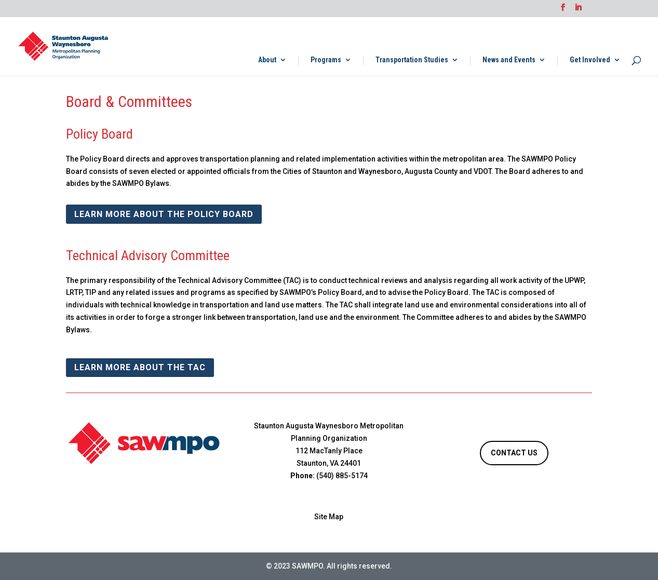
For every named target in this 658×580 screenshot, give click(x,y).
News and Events (508, 60)
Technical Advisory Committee (148, 255)
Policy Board (99, 134)
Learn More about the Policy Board (163, 214)
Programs (326, 60)
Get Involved (590, 60)
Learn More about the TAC (140, 367)
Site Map (328, 516)
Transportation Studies (411, 60)
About (267, 60)
